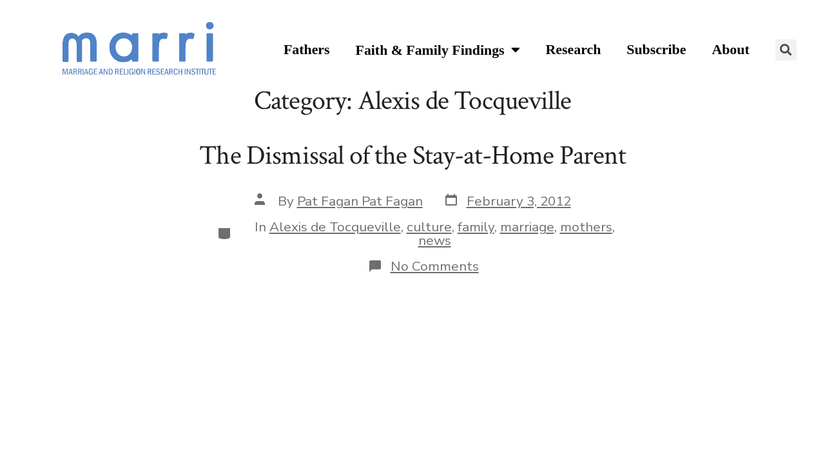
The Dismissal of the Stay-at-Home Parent (412, 155)
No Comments (435, 266)
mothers (586, 227)
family (476, 227)
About (730, 49)
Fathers (307, 49)
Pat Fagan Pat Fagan (360, 201)
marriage (527, 227)
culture (429, 227)
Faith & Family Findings (438, 50)
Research (573, 49)
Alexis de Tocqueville (335, 227)
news (434, 240)
